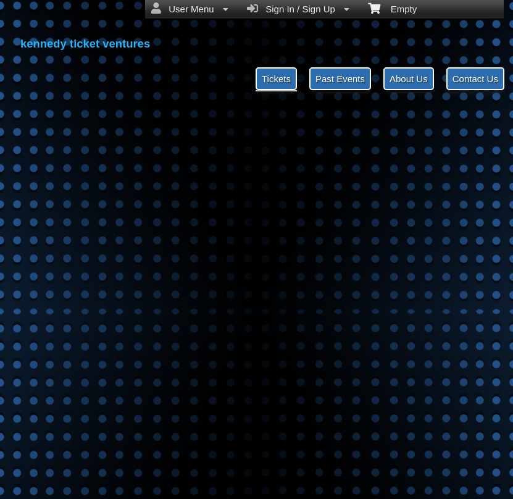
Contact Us (475, 78)
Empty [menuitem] (392, 8)
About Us (409, 78)
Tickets (276, 78)
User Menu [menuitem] (189, 8)
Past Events (340, 78)
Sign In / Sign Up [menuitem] (298, 8)
